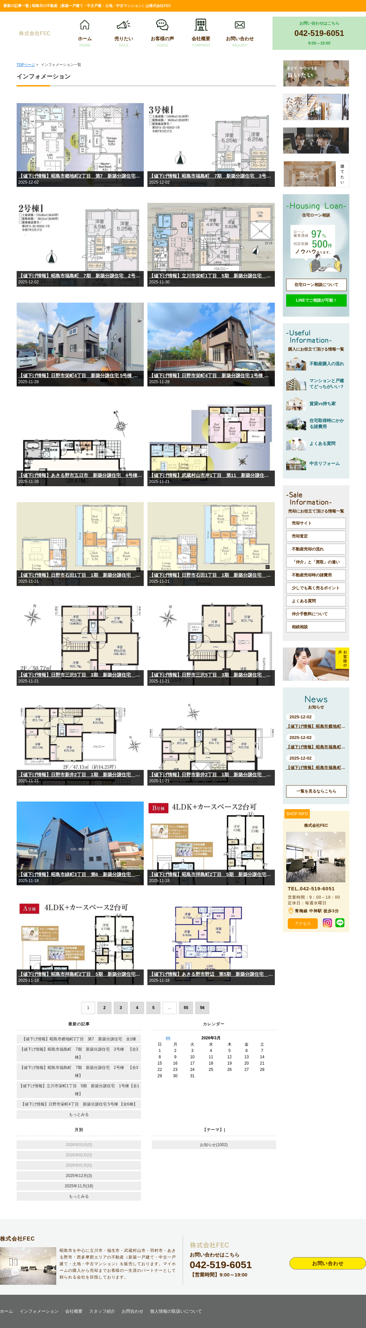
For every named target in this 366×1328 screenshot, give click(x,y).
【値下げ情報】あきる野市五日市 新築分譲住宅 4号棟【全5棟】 (80, 475)
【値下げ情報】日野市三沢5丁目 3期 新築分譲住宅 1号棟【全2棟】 (211, 674)
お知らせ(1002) (214, 1144)
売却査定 (300, 536)
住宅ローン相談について (316, 284)
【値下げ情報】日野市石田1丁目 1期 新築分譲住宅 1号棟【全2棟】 (211, 575)
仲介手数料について (310, 614)
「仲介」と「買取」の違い (316, 562)
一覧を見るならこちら (316, 791)
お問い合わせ (240, 33)
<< (168, 1038)
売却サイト (302, 523)
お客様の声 (162, 33)
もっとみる (79, 1114)
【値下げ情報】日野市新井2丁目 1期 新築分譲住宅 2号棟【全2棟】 (80, 774)
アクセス (303, 923)
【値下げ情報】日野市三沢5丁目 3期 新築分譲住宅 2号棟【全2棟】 (80, 674)
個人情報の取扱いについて (176, 1311)
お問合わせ (132, 1311)
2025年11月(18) (79, 1186)
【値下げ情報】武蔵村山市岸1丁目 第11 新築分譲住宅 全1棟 (211, 475)
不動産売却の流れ (308, 549)
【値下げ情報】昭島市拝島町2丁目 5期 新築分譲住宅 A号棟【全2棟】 (80, 974)
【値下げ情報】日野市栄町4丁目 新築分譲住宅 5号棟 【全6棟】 (80, 375)
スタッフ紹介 (102, 1311)
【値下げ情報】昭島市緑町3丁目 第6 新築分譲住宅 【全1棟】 (80, 874)
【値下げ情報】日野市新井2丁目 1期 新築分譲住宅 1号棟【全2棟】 (211, 774)
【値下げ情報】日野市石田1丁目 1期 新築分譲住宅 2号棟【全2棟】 (80, 575)
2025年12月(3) (79, 1175)
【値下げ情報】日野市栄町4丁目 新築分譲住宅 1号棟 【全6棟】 (211, 375)
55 (186, 1007)
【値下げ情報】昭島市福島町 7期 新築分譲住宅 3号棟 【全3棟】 (211, 176)
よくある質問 (304, 601)
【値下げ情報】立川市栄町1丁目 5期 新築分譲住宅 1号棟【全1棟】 (211, 275)
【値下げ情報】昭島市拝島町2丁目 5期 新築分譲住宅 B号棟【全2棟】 (211, 874)
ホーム (84, 33)
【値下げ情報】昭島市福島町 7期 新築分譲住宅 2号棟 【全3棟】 (80, 275)
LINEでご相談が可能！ (316, 300)
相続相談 (300, 627)
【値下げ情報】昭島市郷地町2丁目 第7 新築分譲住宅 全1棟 (80, 176)
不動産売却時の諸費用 (312, 575)
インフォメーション (39, 1311)
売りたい (123, 33)
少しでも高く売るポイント (316, 588)
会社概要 (201, 33)
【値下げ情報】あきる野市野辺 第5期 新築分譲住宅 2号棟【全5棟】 (211, 974)
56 (202, 1007)
